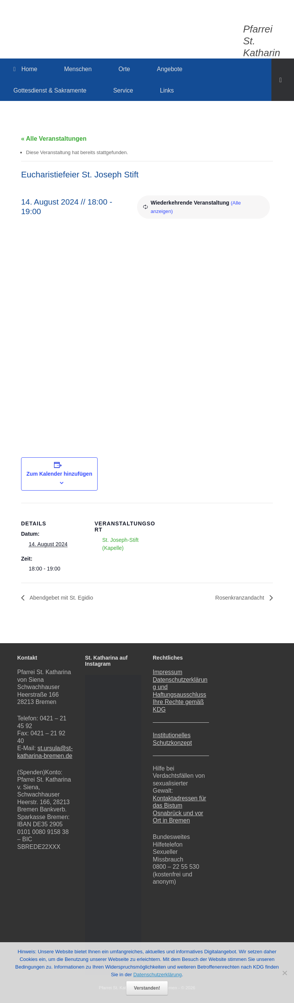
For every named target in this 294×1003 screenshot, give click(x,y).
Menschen (77, 69)
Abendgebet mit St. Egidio (64, 598)
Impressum (167, 672)
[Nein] (284, 973)
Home (25, 69)
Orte (124, 69)
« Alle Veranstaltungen (54, 138)
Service (123, 90)
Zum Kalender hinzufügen (59, 474)
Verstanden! (147, 988)
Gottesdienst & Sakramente (50, 90)
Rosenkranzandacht (237, 598)
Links (167, 90)
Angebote (170, 69)
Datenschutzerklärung (157, 974)
